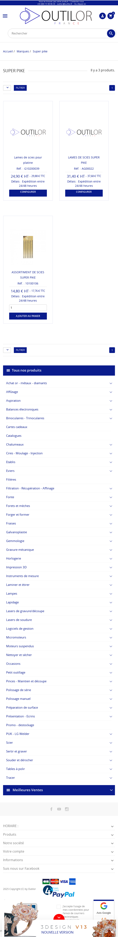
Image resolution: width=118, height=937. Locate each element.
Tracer (10, 777)
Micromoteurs (16, 637)
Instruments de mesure (22, 576)
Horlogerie (13, 558)
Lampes (11, 593)
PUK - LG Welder (17, 734)
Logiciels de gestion (19, 628)
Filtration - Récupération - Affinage (30, 488)
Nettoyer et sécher (19, 655)
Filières (11, 479)
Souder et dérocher (19, 760)
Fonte (10, 497)
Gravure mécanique (20, 550)
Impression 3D (16, 567)
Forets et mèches (18, 506)
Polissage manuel (18, 699)
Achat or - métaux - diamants (26, 383)
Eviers (10, 471)
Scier (9, 742)
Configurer (28, 192)
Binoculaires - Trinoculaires (25, 418)
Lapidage (12, 602)
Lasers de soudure (19, 620)
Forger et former (17, 514)
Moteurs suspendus (20, 646)
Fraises (11, 523)
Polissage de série (18, 690)
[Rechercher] (62, 33)
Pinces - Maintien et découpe (26, 681)
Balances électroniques (22, 409)
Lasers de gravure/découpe (25, 611)
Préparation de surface (22, 707)
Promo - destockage (20, 725)
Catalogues (13, 436)
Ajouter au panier (28, 316)
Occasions (13, 664)
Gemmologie (15, 541)
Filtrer (20, 88)
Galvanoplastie (16, 532)
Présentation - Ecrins (20, 716)
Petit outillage (15, 672)
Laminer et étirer (18, 585)
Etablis (10, 462)
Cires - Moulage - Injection (24, 453)
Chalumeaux (15, 444)
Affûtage (12, 392)
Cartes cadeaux (16, 427)
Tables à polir (15, 769)
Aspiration (13, 400)
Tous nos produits (26, 370)
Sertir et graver (16, 751)
